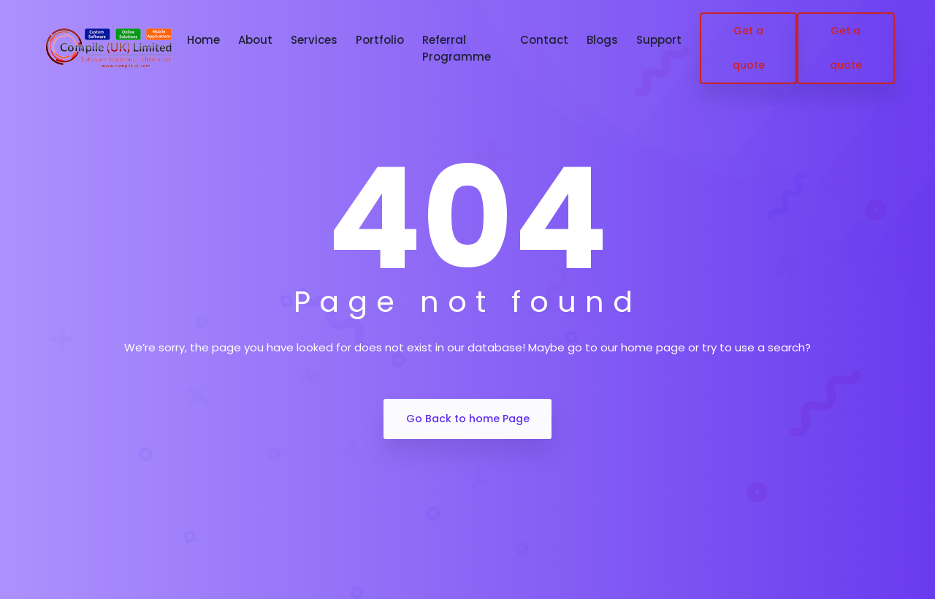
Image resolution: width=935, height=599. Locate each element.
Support (659, 39)
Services (314, 39)
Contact (544, 39)
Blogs (602, 39)
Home (203, 39)
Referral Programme (456, 48)
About (255, 39)
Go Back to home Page (468, 418)
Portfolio (380, 39)
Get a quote (749, 47)
